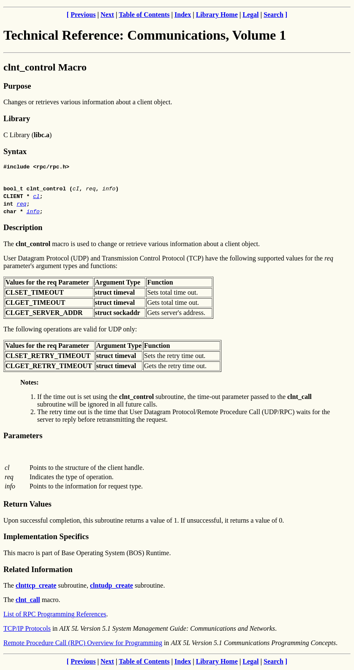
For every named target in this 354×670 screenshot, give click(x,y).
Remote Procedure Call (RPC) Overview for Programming (82, 644)
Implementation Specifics (46, 537)
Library (16, 118)
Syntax (15, 151)
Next (107, 14)
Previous (83, 14)
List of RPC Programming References (54, 615)
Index (182, 14)
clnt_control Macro (45, 67)
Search (273, 14)
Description (22, 228)
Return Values (27, 505)
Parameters (22, 436)
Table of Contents (144, 14)
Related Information (38, 570)
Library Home (217, 14)
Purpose (17, 85)
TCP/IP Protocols (27, 629)
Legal (250, 14)
